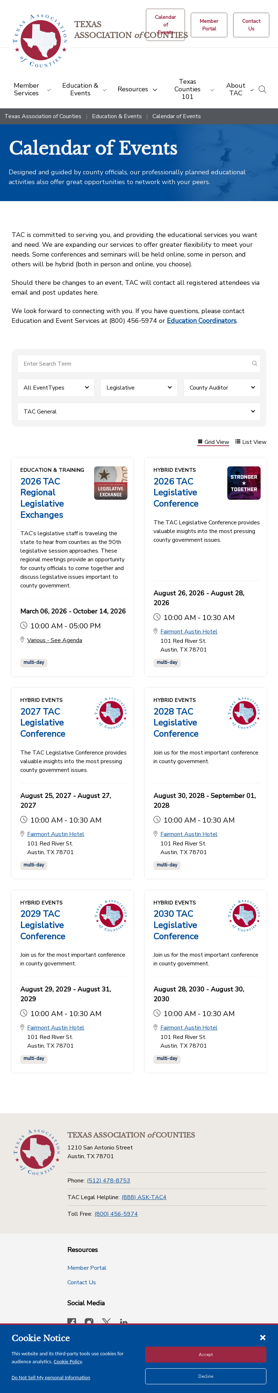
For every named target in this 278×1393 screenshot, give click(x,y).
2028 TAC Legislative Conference (175, 721)
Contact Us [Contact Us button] (81, 1280)
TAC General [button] (40, 412)
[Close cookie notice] (262, 1337)
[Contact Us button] (251, 25)
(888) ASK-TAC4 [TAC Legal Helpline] (144, 1195)
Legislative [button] (120, 388)
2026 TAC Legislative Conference (175, 492)
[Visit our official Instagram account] (89, 1321)
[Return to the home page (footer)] (37, 1150)
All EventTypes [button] (44, 388)
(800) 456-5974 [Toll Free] (116, 1212)
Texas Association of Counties (42, 116)
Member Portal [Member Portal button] (86, 1266)
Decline (205, 1376)
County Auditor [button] (209, 388)
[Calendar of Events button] (165, 25)
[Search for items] (133, 364)
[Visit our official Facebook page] (71, 1321)
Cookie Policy (68, 1361)
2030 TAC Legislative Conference (175, 923)
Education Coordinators (201, 320)
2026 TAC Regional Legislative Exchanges (42, 498)
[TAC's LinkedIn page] (123, 1321)
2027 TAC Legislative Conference (42, 721)
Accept (206, 1354)
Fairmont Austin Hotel (189, 631)
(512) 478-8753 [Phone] (108, 1178)
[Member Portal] (209, 25)
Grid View (213, 442)
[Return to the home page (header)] (40, 41)
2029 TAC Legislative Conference (42, 923)
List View (250, 442)
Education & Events (117, 116)
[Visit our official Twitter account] (106, 1321)
